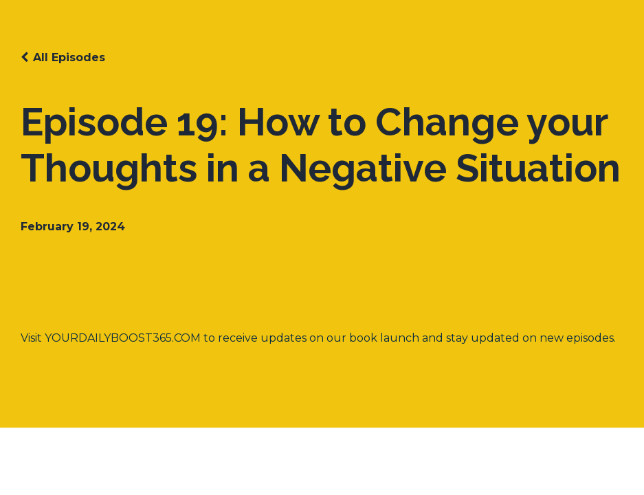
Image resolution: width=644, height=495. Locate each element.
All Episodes (69, 57)
